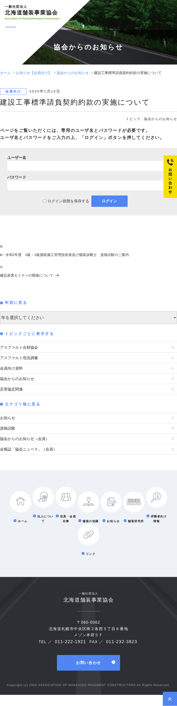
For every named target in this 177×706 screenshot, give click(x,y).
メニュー (30, 27)
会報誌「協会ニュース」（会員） (32, 459)
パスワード (16, 177)
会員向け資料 (13, 371)
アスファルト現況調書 (21, 359)
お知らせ (8, 424)
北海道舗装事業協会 (32, 10)
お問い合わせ (88, 674)
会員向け (13, 91)
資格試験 (8, 435)
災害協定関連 (13, 394)
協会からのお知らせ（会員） (28, 447)
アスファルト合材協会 (21, 347)
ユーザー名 (16, 158)
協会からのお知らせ (19, 382)
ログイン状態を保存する (68, 201)
